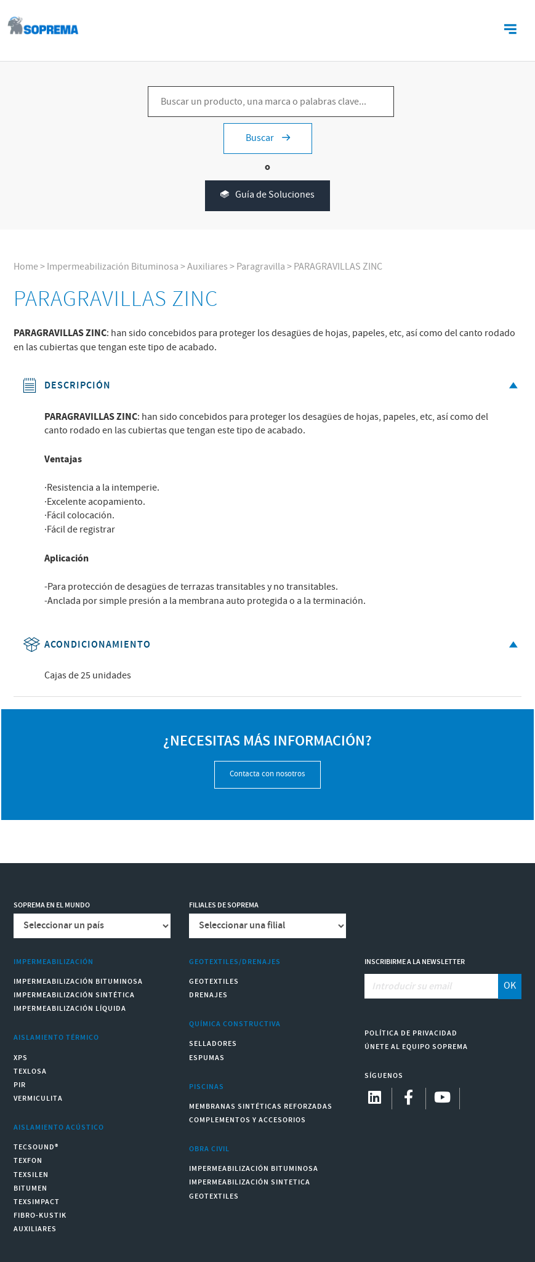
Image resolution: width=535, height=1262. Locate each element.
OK (510, 985)
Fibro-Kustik (40, 1215)
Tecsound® (36, 1147)
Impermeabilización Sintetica (249, 1182)
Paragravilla (260, 266)
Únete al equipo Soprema (416, 1047)
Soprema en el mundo (52, 905)
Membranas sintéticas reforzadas (260, 1106)
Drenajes (208, 995)
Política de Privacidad (410, 1033)
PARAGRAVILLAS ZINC (338, 266)
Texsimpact (37, 1202)
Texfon (28, 1160)
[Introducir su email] (431, 986)
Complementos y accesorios (247, 1120)
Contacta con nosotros (267, 774)
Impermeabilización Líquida (70, 1008)
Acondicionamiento (272, 644)
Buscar (268, 138)
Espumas (207, 1058)
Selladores (213, 1044)
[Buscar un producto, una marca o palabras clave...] (271, 101)
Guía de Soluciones (267, 195)
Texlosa (30, 1071)
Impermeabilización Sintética (74, 995)
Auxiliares (207, 266)
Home (26, 266)
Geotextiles (214, 981)
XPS (21, 1058)
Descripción (272, 385)
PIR (20, 1085)
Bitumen (30, 1188)
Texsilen (31, 1175)
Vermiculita (38, 1098)
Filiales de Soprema (224, 905)
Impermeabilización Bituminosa (113, 266)
